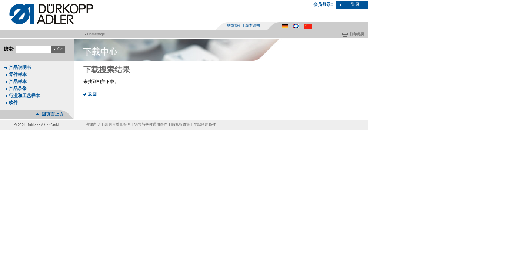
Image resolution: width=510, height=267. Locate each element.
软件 (13, 102)
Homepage (96, 34)
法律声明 (93, 124)
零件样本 (18, 74)
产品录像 (18, 88)
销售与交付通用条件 (150, 124)
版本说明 (252, 25)
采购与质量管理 (117, 124)
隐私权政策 (180, 124)
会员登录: (323, 4)
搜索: (9, 49)
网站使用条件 (205, 124)
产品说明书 (20, 67)
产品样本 (18, 81)
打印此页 (357, 34)
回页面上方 (52, 114)
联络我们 (234, 25)
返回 (92, 94)
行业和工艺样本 (24, 95)
